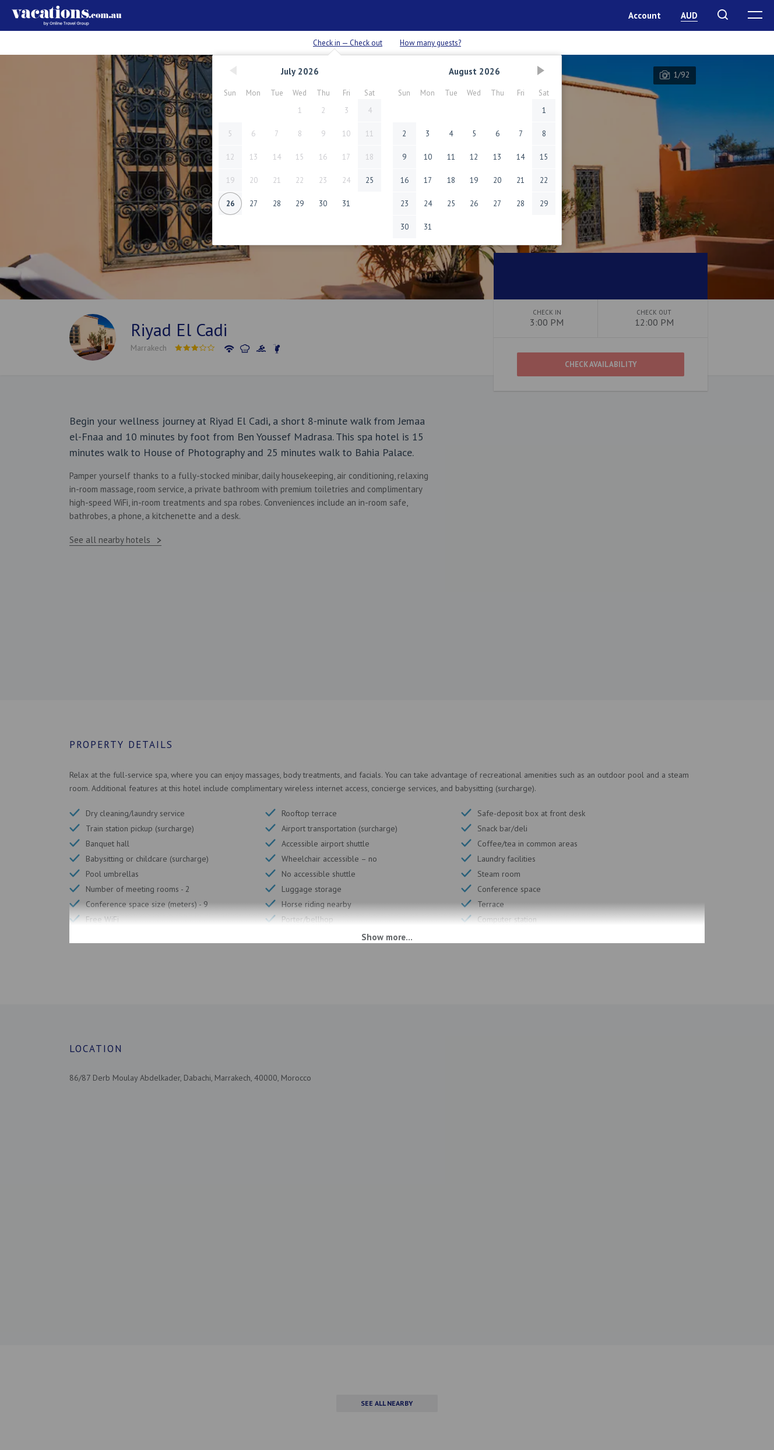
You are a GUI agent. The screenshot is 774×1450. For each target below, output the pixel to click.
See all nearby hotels (109, 539)
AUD (689, 15)
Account (644, 15)
